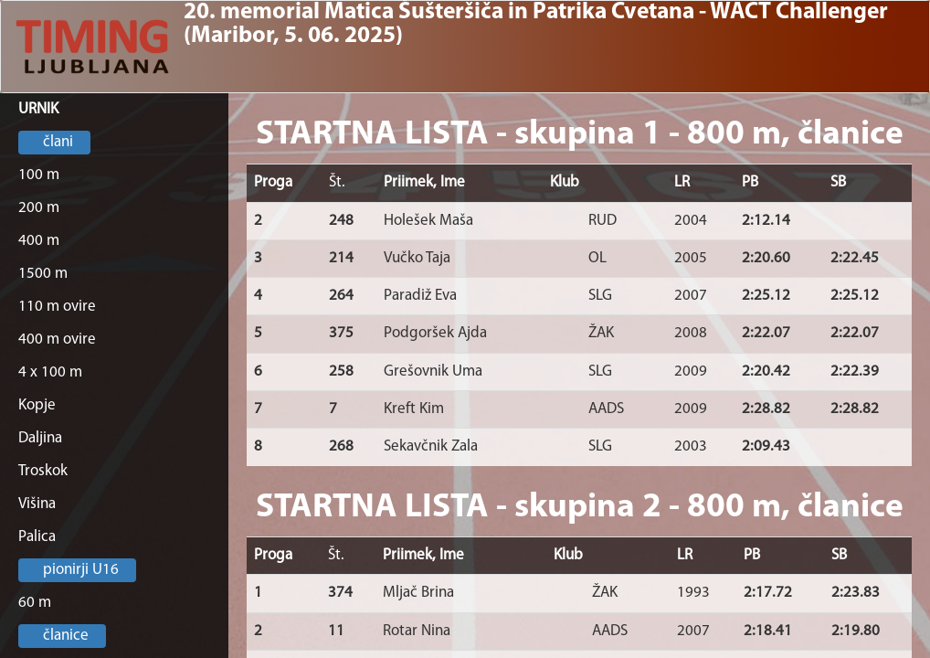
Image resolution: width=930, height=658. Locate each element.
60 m (34, 602)
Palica (37, 537)
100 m (38, 175)
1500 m (43, 273)
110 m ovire (57, 306)
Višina (37, 504)
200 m (38, 208)
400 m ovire (57, 339)
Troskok (43, 471)
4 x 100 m (50, 372)
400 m (38, 241)
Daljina (40, 438)
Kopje (37, 405)
